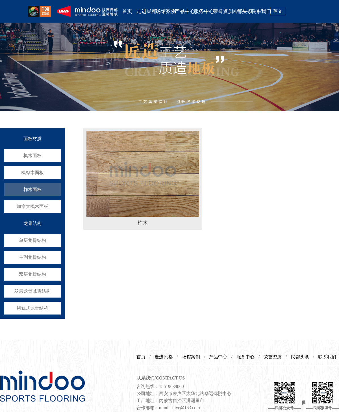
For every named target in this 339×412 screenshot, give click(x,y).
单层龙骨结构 (32, 240)
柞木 (143, 223)
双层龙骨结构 (32, 274)
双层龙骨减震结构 (32, 291)
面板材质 (32, 138)
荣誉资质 (222, 11)
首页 (127, 11)
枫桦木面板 (32, 172)
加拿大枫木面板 (32, 206)
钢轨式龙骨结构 (32, 308)
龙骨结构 (32, 223)
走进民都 (146, 11)
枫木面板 (32, 155)
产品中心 (184, 11)
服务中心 (203, 11)
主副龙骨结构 (32, 257)
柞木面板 (32, 189)
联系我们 (260, 11)
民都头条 (241, 11)
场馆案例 (165, 11)
